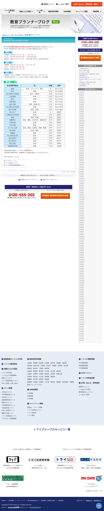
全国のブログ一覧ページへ (50, 179)
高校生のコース (7, 402)
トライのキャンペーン (11, 161)
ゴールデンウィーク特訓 (84, 72)
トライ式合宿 (31, 413)
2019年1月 (82, 176)
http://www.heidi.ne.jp (35, 507)
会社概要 (11, 500)
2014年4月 (82, 271)
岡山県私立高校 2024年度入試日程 (16, 40)
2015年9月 (82, 241)
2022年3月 (82, 136)
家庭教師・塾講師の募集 (48, 500)
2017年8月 (82, 203)
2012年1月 (82, 319)
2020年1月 (82, 160)
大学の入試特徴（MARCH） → (49, 175)
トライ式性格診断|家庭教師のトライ (15, 165)
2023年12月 (82, 99)
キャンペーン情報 (81, 11)
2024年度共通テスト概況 (84, 84)
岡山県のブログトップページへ (29, 179)
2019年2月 (82, 174)
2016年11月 (82, 218)
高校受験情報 (83, 365)
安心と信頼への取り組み (10, 383)
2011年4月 (82, 335)
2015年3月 (82, 252)
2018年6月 (82, 188)
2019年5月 (82, 169)
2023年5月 (82, 111)
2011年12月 (82, 321)
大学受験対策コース (8, 405)
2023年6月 (82, 109)
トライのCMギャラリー (11, 163)
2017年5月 (82, 208)
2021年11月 (82, 143)
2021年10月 (82, 144)
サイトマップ (21, 500)
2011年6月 (82, 331)
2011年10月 (82, 324)
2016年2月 (82, 233)
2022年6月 (82, 130)
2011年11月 (82, 322)
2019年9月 (82, 164)
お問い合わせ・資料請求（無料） (87, 4)
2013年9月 (82, 284)
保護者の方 (89, 500)
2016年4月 (82, 229)
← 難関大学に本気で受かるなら (28, 175)
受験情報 (97, 11)
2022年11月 (82, 122)
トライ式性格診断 (87, 378)
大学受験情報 (83, 368)
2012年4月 (82, 314)
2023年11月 (82, 100)
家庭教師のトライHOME (8, 35)
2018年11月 (82, 180)
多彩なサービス (7, 378)
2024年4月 (82, 92)
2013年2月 (82, 296)
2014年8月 (82, 264)
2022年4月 (82, 134)
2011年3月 (82, 336)
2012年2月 (82, 317)
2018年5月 (82, 190)
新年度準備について (84, 75)
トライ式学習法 (7, 372)
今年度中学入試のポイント (85, 68)
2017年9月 (82, 201)
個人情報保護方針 (33, 500)
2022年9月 (82, 125)
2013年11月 (82, 280)
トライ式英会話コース (9, 416)
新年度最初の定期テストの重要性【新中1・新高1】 (90, 74)
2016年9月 (82, 222)
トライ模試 (31, 415)
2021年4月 (82, 150)
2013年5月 (82, 291)
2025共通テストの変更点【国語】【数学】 (88, 82)
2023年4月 (82, 113)
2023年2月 (82, 116)
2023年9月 (82, 104)
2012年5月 (82, 312)
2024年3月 (82, 93)
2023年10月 (82, 102)
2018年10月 (82, 181)
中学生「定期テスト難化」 (85, 70)
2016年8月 (82, 224)
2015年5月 (82, 248)
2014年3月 (82, 273)
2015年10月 (82, 240)
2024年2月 (82, 95)
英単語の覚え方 (83, 85)
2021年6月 (82, 148)
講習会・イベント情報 (34, 407)
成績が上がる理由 (26, 11)
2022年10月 (82, 123)
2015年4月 (82, 250)
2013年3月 (82, 294)
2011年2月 (82, 338)
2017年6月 (82, 206)
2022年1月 (82, 139)
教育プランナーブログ (34, 385)
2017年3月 (82, 211)
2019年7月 (82, 166)
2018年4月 (82, 192)
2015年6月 (82, 247)
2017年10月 (82, 199)
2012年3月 (82, 315)
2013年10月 (82, 282)
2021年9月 (82, 146)
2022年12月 (82, 120)
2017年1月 (82, 215)
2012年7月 (82, 308)
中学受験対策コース (8, 394)
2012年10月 (82, 303)
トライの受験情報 (87, 359)
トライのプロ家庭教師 (9, 375)
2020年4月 (82, 157)
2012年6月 (82, 310)
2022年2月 (82, 137)
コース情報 (41, 11)
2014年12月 (82, 257)
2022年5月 (82, 132)
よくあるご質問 (84, 394)
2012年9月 (82, 305)
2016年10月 (82, 220)
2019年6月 (82, 167)
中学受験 (30, 393)
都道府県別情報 (53, 11)
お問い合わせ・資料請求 (89, 383)
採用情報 (60, 500)
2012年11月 (82, 301)
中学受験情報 (83, 363)
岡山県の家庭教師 (19, 35)
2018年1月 (82, 194)
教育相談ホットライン (86, 392)
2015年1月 (82, 255)
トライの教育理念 (9, 11)
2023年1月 (82, 118)
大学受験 (30, 398)
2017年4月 (82, 210)
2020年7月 (82, 153)
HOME (3, 500)
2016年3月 (82, 231)
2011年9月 (82, 326)
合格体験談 (67, 11)
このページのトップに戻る (69, 171)
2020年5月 (82, 155)
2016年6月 (82, 227)
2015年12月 (82, 236)
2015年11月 (82, 238)
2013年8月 (82, 285)
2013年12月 (82, 278)
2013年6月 (82, 289)
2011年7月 (82, 329)
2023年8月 (82, 106)
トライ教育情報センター (10, 380)
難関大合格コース (7, 413)
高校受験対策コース (8, 400)
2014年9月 (82, 262)
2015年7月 (82, 245)
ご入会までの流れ (85, 389)
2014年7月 (82, 266)
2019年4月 (82, 171)
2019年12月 (82, 162)
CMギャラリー (85, 373)
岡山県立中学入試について (85, 77)
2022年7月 (82, 129)
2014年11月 (82, 259)
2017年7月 (82, 204)
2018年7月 (82, 187)
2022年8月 (82, 127)
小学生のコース (7, 392)
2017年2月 (82, 213)
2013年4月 (82, 292)
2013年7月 (82, 287)
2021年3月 (82, 152)
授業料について (84, 387)
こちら (15, 157)
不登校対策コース (7, 408)
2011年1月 (82, 340)
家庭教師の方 (97, 500)
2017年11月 (82, 197)
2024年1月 (82, 97)
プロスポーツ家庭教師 (9, 418)
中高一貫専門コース (8, 410)
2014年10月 (82, 261)
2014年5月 (82, 269)
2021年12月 (82, 141)
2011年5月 (82, 333)
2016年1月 (82, 234)
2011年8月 (82, 328)
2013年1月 (82, 298)
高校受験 (30, 396)
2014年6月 (82, 268)
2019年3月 (82, 173)
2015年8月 (82, 243)
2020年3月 (82, 159)
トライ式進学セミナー (34, 410)
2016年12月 (82, 217)
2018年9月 (82, 183)
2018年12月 (82, 178)
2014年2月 (82, 275)
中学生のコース (7, 397)
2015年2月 (82, 254)
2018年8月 (82, 185)
